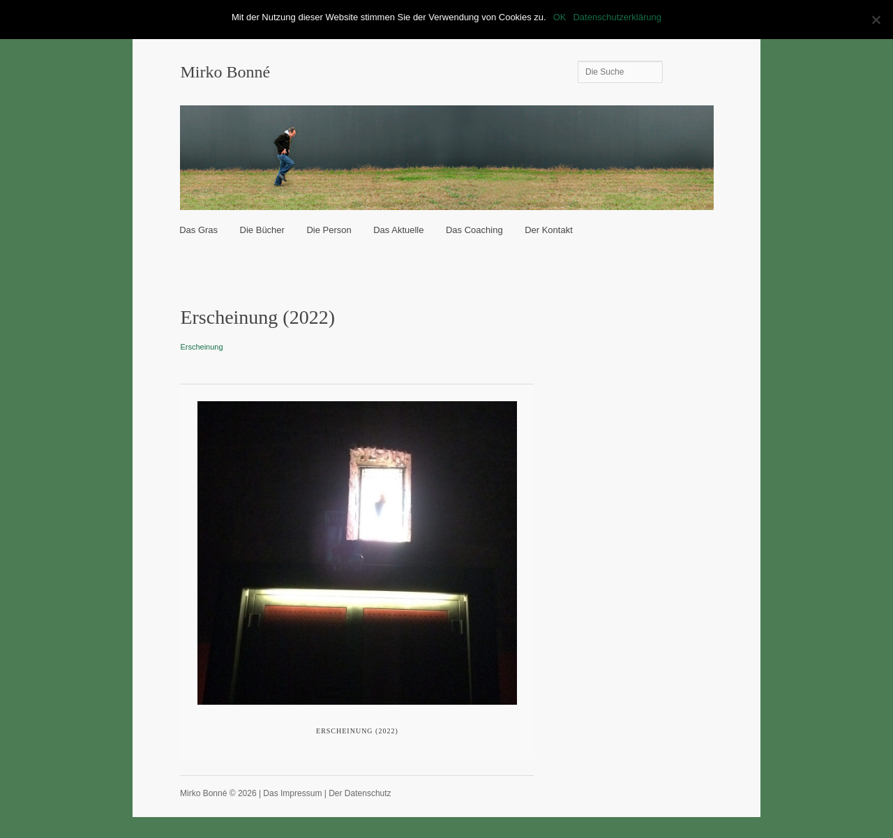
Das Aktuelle (398, 230)
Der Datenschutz (360, 793)
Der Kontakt (549, 230)
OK (559, 17)
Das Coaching (474, 230)
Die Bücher (262, 230)
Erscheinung (201, 347)
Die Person (328, 230)
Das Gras (198, 230)
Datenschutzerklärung (617, 17)
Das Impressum (292, 793)
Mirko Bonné (225, 72)
